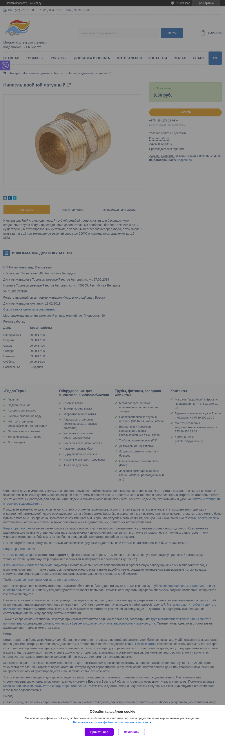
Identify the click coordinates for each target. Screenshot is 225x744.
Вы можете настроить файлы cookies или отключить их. (111, 722)
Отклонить (131, 732)
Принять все (99, 732)
